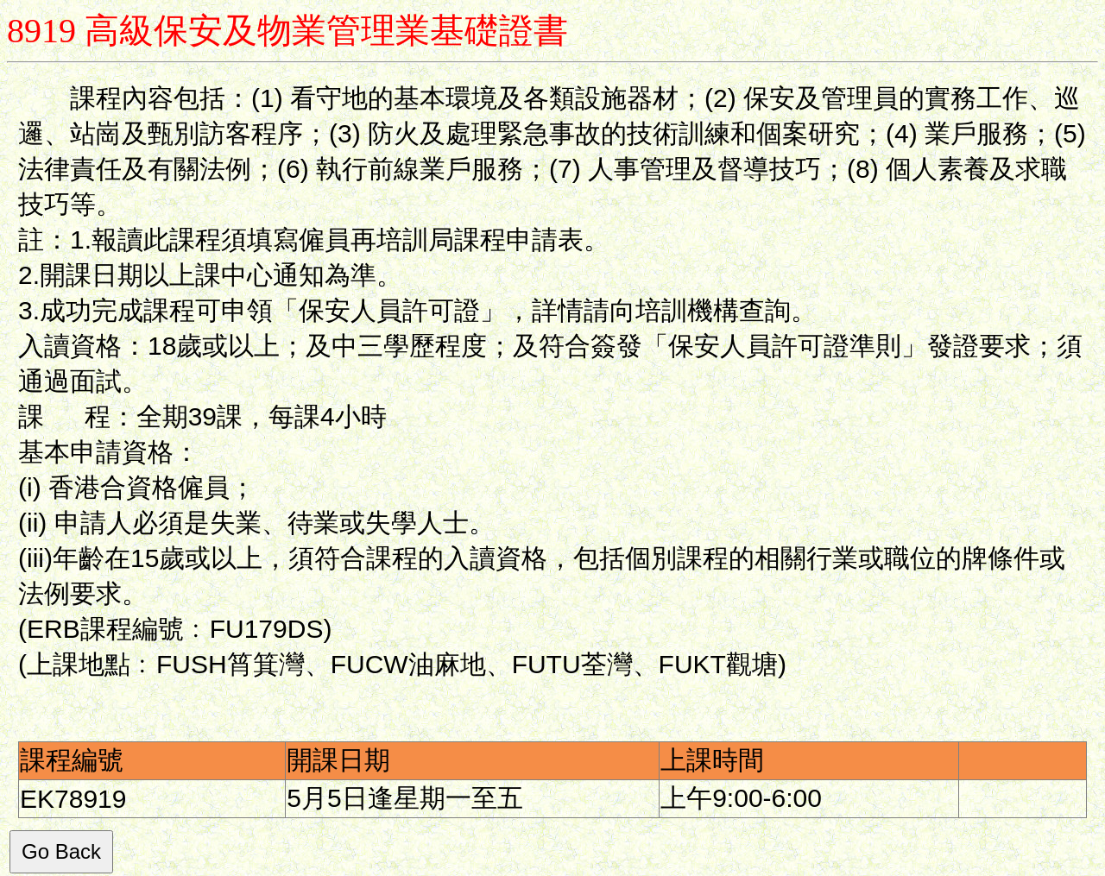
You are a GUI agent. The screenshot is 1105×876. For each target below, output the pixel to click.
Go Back (61, 851)
